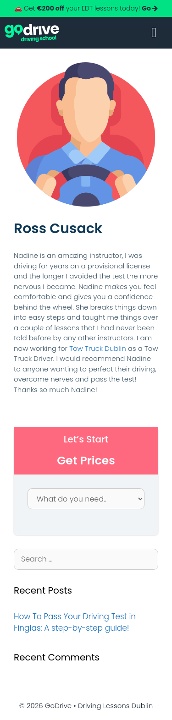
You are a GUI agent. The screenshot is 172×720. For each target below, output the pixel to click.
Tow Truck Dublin (97, 348)
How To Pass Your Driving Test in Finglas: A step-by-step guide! (75, 622)
